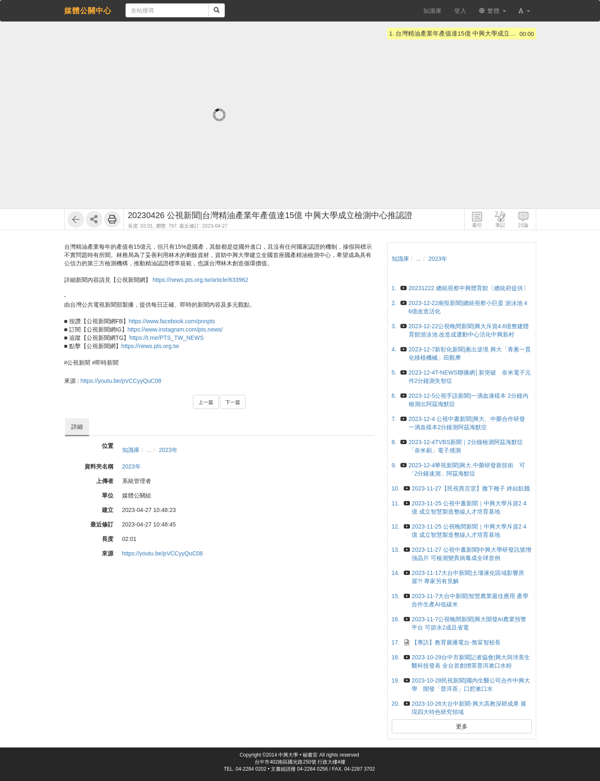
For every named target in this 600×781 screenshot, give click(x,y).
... (149, 450)
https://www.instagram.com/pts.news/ (175, 329)
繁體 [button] (492, 10)
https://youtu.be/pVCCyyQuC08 (120, 380)
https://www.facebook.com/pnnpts (172, 321)
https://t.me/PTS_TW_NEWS (166, 337)
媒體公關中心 (87, 11)
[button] (524, 10)
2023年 (168, 450)
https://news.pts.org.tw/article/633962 (200, 279)
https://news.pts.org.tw (150, 346)
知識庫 (131, 450)
